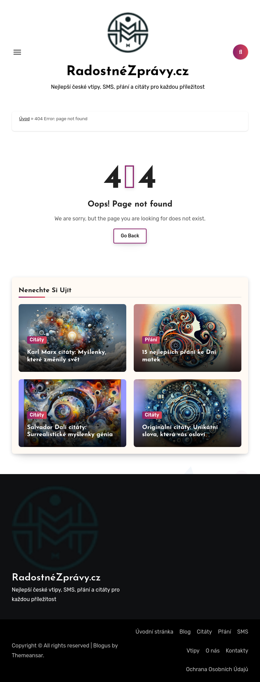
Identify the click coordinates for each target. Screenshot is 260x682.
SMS (242, 631)
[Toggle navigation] (17, 52)
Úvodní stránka (154, 631)
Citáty (37, 340)
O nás (212, 650)
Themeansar (27, 655)
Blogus (101, 645)
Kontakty (237, 650)
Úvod (24, 118)
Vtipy (193, 650)
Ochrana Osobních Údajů (217, 669)
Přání (151, 340)
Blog (185, 631)
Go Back (130, 236)
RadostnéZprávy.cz (127, 72)
